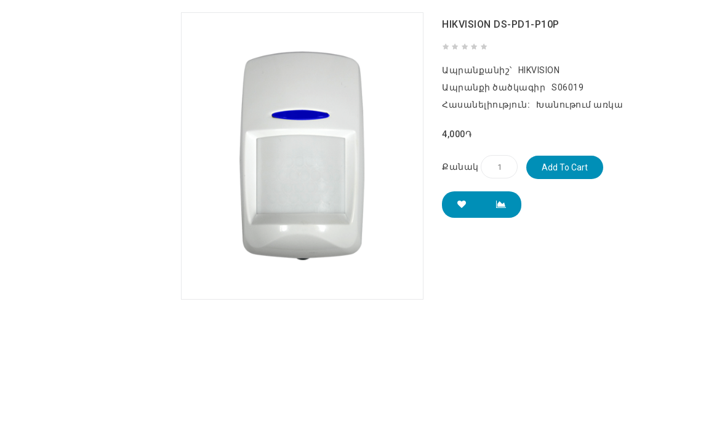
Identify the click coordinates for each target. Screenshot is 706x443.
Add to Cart (565, 167)
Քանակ (460, 167)
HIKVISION (539, 70)
